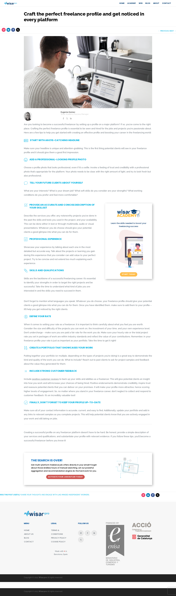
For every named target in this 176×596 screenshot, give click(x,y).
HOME (26, 530)
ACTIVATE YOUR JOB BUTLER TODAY (65, 477)
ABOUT (156, 3)
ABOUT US (28, 534)
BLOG (147, 3)
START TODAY (128, 274)
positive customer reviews (45, 379)
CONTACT (166, 3)
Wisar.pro (43, 577)
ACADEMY (131, 3)
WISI (141, 3)
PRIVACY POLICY (58, 538)
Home (121, 3)
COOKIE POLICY (58, 541)
